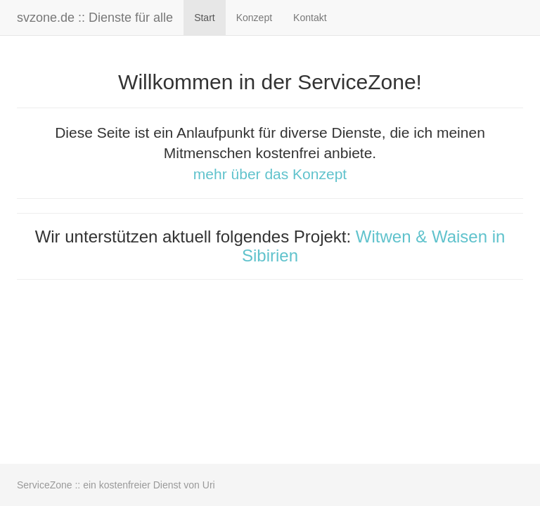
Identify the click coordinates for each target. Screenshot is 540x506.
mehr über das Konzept (270, 174)
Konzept (254, 17)
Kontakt (309, 17)
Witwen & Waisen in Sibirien (373, 245)
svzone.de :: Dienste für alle (95, 18)
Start (204, 17)
